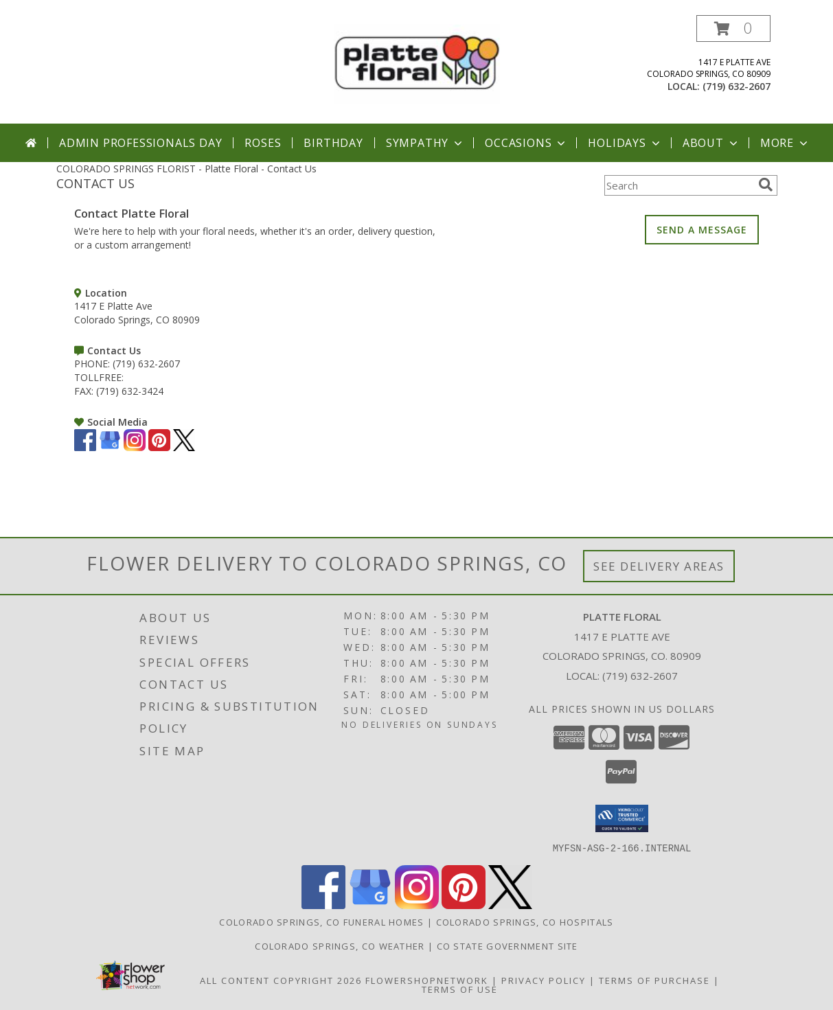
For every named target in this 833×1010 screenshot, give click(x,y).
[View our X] (184, 447)
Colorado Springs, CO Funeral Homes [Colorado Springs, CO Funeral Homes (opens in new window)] (321, 921)
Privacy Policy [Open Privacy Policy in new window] (543, 980)
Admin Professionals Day (140, 142)
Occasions (526, 142)
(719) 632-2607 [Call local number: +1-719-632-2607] (737, 86)
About (711, 142)
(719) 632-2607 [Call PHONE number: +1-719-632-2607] (146, 363)
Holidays (625, 142)
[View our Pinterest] (159, 447)
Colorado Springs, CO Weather (339, 945)
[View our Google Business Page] (110, 447)
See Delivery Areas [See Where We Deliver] (658, 566)
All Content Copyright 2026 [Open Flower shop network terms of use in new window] (281, 980)
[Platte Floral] (416, 62)
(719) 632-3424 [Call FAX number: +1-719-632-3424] (129, 391)
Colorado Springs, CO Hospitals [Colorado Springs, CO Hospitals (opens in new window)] (525, 921)
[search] (766, 184)
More (785, 142)
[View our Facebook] (85, 447)
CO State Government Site (507, 945)
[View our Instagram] (135, 447)
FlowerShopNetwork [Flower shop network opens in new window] (426, 980)
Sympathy (425, 142)
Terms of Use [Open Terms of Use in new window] (460, 989)
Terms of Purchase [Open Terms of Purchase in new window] (654, 980)
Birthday (333, 142)
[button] (733, 28)
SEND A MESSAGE (702, 229)
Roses (262, 142)
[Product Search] (678, 185)
